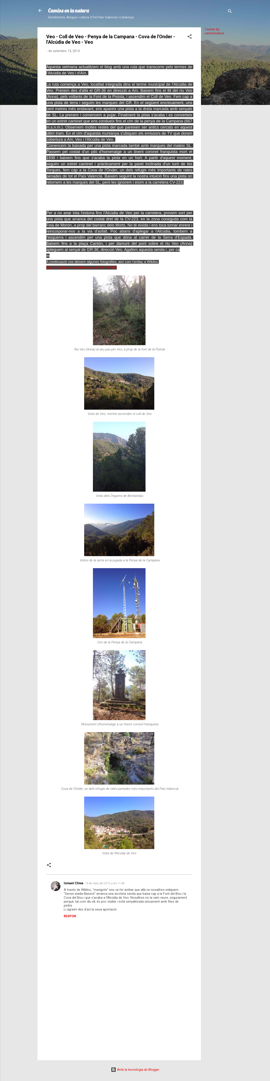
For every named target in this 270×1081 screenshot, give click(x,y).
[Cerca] (230, 12)
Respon (70, 916)
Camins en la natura (68, 10)
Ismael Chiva (73, 883)
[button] (189, 37)
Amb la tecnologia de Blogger (135, 1070)
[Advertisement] (218, 104)
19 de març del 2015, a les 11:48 (104, 883)
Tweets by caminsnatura (214, 31)
